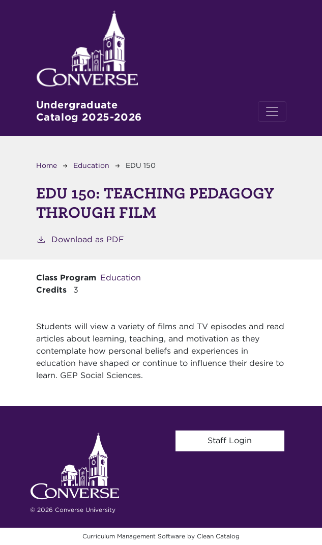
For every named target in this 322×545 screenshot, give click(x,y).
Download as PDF (80, 239)
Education (91, 165)
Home (46, 165)
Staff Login (230, 440)
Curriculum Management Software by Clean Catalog (161, 536)
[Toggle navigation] (272, 111)
